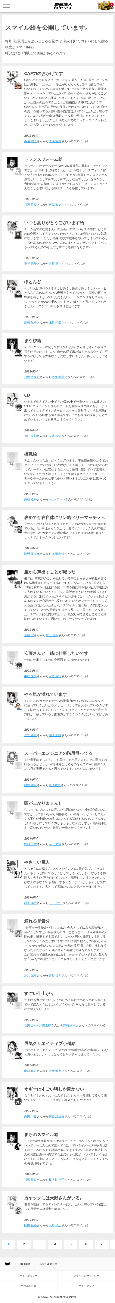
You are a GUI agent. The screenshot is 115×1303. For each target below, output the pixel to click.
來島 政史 (55, 204)
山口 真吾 (30, 1071)
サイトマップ (86, 1285)
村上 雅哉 (52, 635)
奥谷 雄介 (55, 975)
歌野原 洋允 (32, 553)
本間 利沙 (58, 553)
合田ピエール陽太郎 (37, 1025)
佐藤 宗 (29, 635)
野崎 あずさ (71, 1025)
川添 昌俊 (30, 204)
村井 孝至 (30, 785)
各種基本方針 (28, 1285)
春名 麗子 (30, 141)
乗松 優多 (30, 676)
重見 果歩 (30, 263)
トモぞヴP (55, 903)
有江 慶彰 (30, 436)
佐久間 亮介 (59, 377)
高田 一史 (30, 1116)
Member (24, 1263)
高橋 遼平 (30, 499)
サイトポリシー (29, 1275)
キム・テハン (57, 499)
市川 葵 (53, 263)
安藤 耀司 (55, 436)
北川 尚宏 (55, 322)
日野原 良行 (32, 377)
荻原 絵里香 (56, 1116)
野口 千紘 (30, 844)
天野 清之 (55, 1225)
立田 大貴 (55, 844)
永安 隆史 (30, 735)
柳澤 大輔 (55, 735)
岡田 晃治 (30, 1225)
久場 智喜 (55, 141)
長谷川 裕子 (56, 1179)
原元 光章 (30, 975)
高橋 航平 (30, 322)
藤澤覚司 (55, 785)
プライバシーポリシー (86, 1275)
